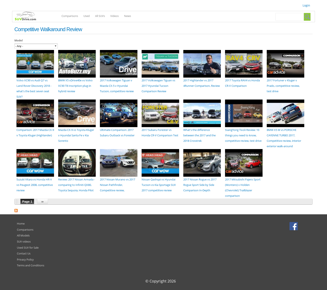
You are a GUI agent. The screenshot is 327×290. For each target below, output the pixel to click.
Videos (114, 16)
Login (306, 5)
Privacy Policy (25, 259)
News (127, 16)
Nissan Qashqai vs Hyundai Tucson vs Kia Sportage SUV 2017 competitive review (159, 185)
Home (21, 223)
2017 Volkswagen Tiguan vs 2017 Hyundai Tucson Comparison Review (158, 85)
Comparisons (70, 16)
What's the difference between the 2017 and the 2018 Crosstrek (199, 135)
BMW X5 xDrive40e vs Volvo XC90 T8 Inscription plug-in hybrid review (75, 85)
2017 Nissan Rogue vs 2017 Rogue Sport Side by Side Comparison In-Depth (199, 185)
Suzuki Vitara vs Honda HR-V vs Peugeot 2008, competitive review (34, 185)
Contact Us (23, 253)
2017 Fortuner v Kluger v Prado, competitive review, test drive (283, 85)
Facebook (294, 226)
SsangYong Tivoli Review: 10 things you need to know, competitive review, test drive (243, 135)
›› (43, 201)
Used (86, 16)
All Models (23, 235)
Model (18, 40)
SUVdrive (27, 16)
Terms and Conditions (30, 265)
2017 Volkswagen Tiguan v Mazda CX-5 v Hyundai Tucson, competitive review (117, 85)
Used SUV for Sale (28, 247)
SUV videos (24, 241)
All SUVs (100, 16)
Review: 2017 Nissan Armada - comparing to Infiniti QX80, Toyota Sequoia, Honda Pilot (76, 185)
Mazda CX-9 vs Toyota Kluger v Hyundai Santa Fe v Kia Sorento (76, 135)
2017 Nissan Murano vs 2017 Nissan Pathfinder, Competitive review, (117, 185)
